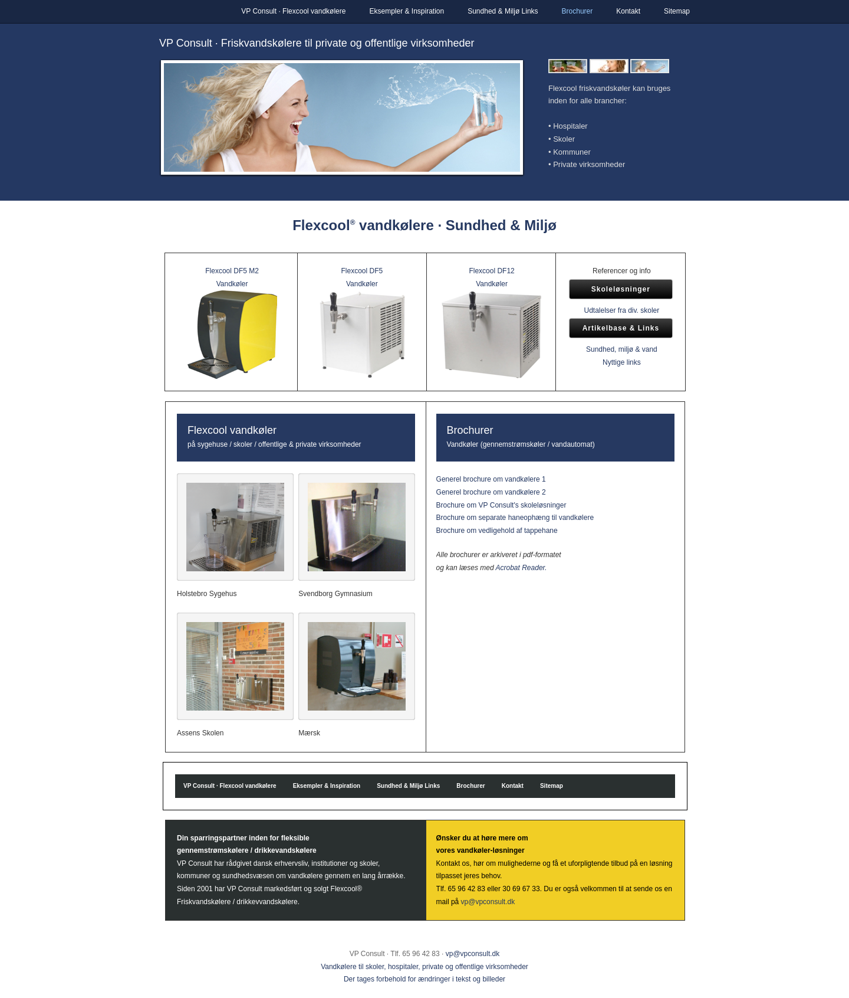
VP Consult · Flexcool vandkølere (293, 11)
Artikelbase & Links (621, 328)
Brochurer (577, 11)
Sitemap (677, 11)
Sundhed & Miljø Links (503, 11)
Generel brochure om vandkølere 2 (491, 492)
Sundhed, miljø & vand (621, 349)
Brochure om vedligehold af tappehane (497, 530)
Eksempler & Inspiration (406, 11)
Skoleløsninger (620, 289)
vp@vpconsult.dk (488, 902)
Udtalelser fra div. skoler (621, 310)
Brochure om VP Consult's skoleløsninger (501, 505)
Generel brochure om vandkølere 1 (491, 479)
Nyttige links (622, 362)
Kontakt (628, 11)
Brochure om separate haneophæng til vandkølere (515, 517)
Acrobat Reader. (521, 568)
